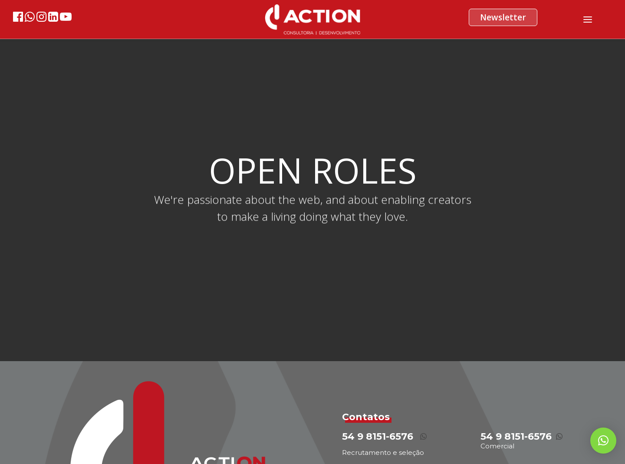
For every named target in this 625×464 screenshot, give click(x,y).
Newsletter (503, 17)
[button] (603, 441)
